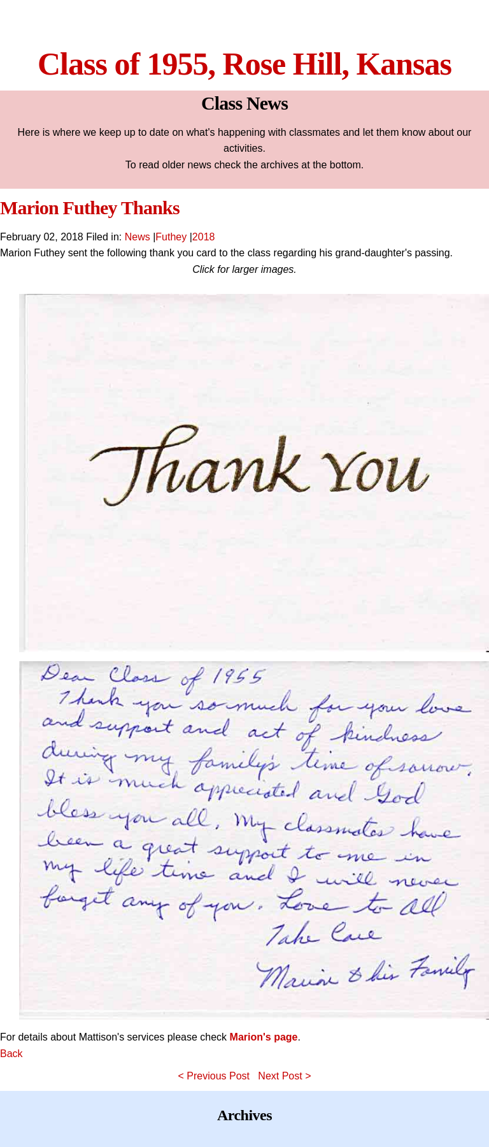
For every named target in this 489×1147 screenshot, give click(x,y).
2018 (203, 236)
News (137, 236)
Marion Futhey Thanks (90, 207)
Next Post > (284, 1075)
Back (11, 1053)
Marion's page (264, 1037)
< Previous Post (214, 1075)
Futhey (171, 236)
